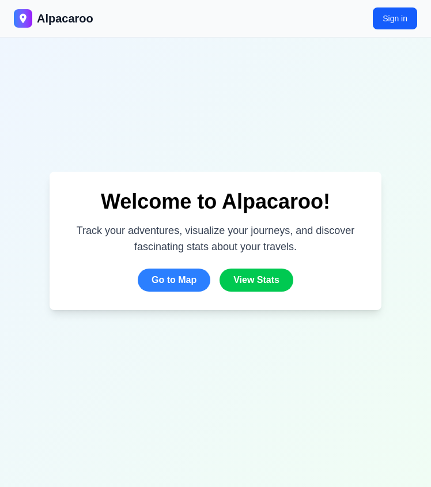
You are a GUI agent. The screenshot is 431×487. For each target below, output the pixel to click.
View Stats (256, 280)
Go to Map (174, 280)
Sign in (395, 18)
